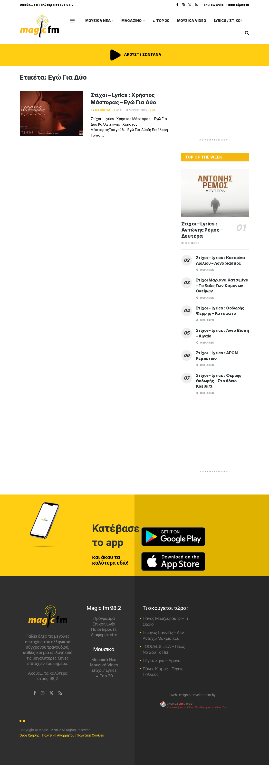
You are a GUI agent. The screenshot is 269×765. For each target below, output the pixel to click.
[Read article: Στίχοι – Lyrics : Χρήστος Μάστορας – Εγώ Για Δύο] (51, 114)
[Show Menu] (72, 20)
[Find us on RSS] (60, 693)
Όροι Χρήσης (29, 735)
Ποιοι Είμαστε (237, 5)
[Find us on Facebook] (34, 693)
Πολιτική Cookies (90, 735)
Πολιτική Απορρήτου (58, 735)
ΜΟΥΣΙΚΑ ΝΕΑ (98, 21)
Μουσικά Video (104, 664)
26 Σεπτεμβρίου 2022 (130, 110)
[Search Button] (247, 33)
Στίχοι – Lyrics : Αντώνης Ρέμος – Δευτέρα (202, 230)
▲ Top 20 (160, 21)
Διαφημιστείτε (104, 634)
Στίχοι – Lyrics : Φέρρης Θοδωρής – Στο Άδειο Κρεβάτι (218, 381)
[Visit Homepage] (39, 26)
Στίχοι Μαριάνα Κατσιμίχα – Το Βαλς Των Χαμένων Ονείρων (222, 285)
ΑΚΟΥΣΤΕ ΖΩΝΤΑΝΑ (134, 54)
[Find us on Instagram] (42, 693)
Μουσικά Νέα (103, 659)
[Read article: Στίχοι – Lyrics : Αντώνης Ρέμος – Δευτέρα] (215, 193)
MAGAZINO (131, 21)
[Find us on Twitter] (51, 693)
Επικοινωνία (213, 5)
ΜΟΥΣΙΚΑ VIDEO (191, 21)
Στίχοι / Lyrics (103, 670)
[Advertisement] (217, 104)
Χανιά (221, 624)
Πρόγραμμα (104, 618)
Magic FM (102, 110)
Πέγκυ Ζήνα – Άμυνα (162, 660)
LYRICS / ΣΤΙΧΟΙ (227, 21)
